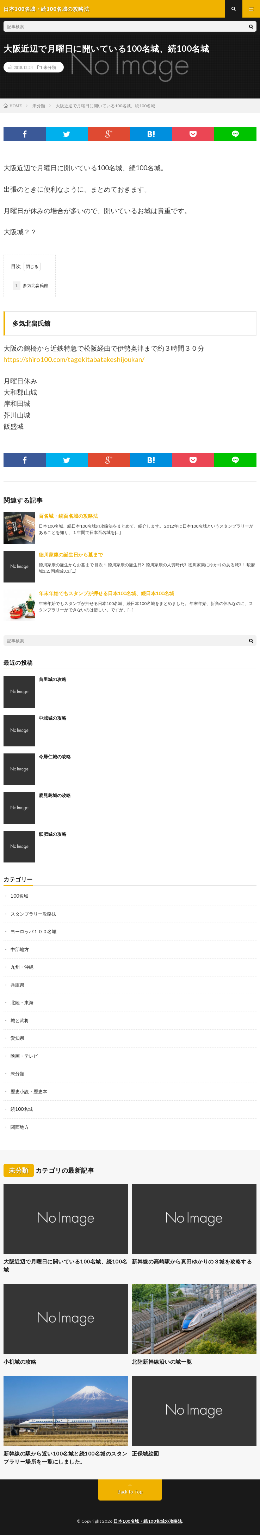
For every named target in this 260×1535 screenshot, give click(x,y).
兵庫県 (17, 985)
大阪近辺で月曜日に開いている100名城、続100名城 (66, 1265)
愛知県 (17, 1038)
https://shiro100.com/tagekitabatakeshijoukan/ (74, 359)
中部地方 (20, 949)
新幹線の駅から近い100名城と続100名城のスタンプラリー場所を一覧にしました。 (66, 1457)
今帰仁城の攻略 (55, 756)
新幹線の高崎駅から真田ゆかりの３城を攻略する (192, 1261)
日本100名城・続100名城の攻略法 (147, 1521)
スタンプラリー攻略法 (33, 914)
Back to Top (130, 1492)
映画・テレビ (24, 1056)
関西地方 (20, 1127)
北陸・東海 (22, 1002)
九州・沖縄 (22, 967)
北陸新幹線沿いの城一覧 (162, 1361)
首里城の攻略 (52, 679)
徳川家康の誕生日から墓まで (71, 555)
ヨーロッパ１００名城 (33, 931)
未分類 (49, 67)
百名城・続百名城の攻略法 (68, 516)
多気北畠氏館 (30, 285)
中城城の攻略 (52, 718)
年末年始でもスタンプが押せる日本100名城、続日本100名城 (106, 593)
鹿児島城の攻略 (55, 795)
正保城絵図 (145, 1453)
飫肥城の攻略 (52, 834)
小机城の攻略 (20, 1361)
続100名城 (22, 1109)
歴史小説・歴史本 (29, 1091)
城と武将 (20, 1020)
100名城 (19, 896)
